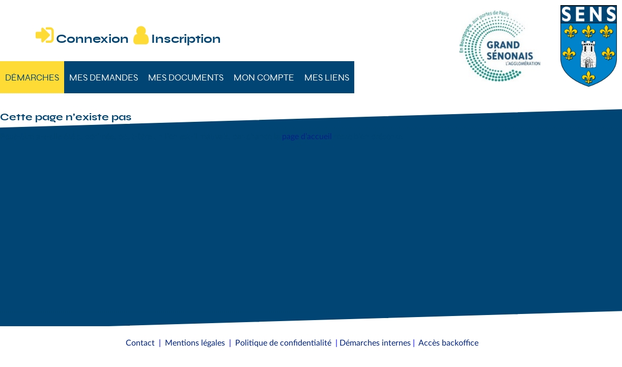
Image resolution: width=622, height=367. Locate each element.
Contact (140, 343)
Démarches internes (375, 343)
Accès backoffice (448, 343)
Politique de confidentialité (283, 343)
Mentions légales (195, 343)
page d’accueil (307, 137)
